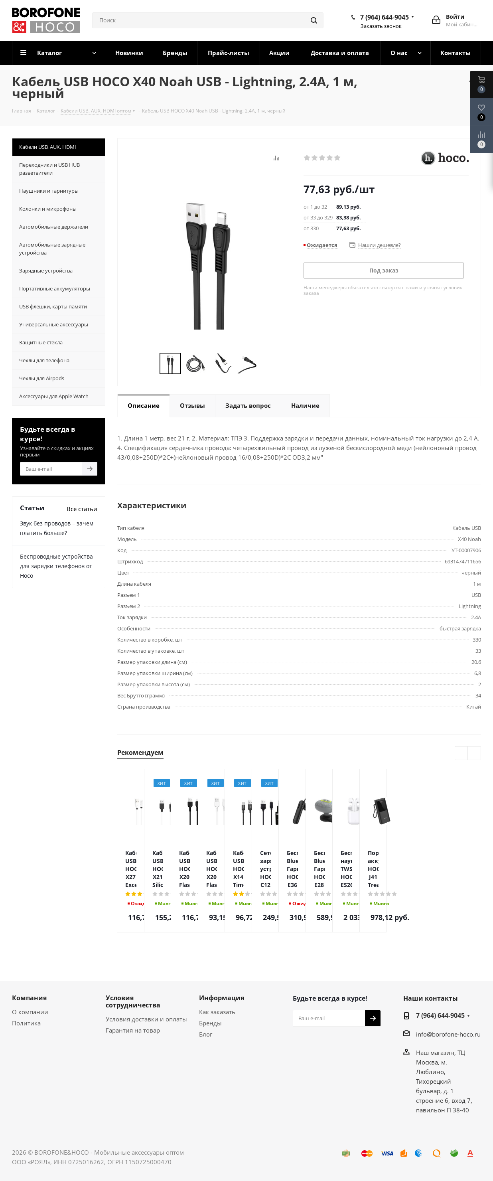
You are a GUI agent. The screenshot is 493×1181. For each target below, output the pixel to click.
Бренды (210, 1023)
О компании (30, 1012)
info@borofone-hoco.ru (448, 1034)
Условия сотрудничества (133, 1001)
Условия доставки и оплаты (146, 1019)
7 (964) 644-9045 (384, 17)
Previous (150, 363)
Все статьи (82, 509)
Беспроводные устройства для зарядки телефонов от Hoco (56, 566)
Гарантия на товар (133, 1030)
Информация (221, 997)
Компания (29, 997)
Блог (205, 1034)
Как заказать (217, 1012)
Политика (26, 1023)
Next (266, 363)
